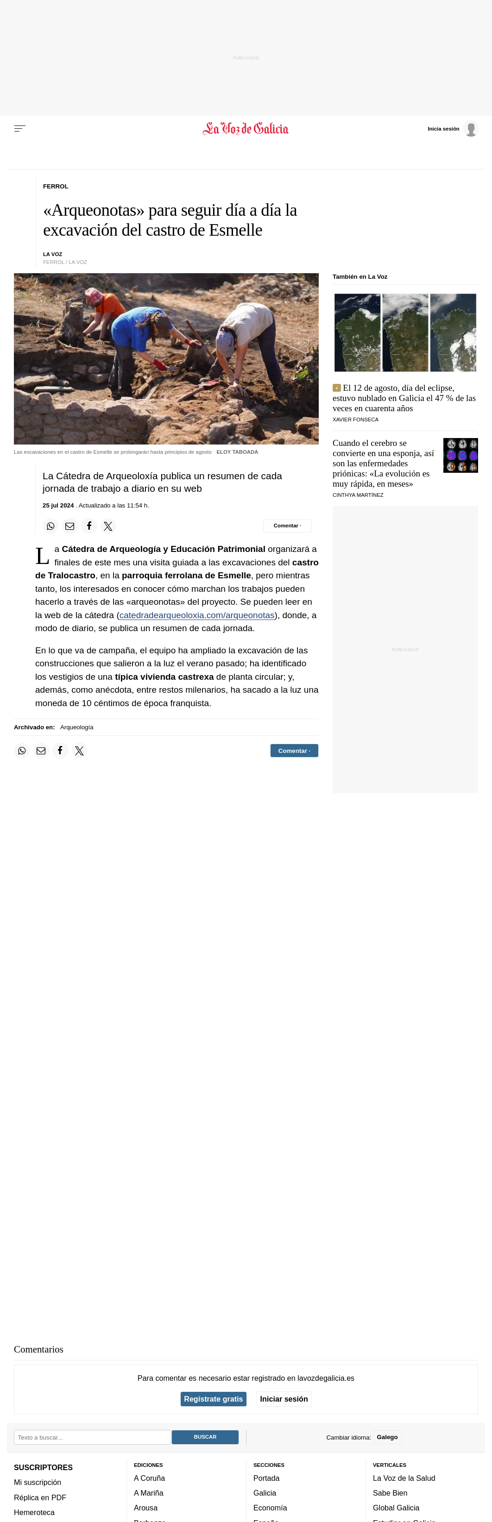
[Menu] (20, 128)
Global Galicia (396, 1507)
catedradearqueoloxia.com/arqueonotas (197, 615)
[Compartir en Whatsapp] (50, 526)
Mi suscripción (37, 1482)
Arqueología (77, 727)
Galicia (264, 1493)
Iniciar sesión (284, 1399)
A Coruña (149, 1478)
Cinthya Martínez (358, 495)
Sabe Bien (390, 1493)
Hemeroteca (34, 1512)
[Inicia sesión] (453, 128)
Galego (387, 1437)
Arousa (146, 1507)
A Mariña (149, 1493)
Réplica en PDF (40, 1497)
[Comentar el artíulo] (287, 526)
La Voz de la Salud (404, 1478)
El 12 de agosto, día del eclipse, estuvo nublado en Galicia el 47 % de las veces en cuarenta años (404, 398)
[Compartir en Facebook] (89, 526)
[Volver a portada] (246, 128)
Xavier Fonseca (355, 419)
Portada (266, 1478)
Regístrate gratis (213, 1399)
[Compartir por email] (70, 526)
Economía (270, 1507)
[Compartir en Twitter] (108, 526)
